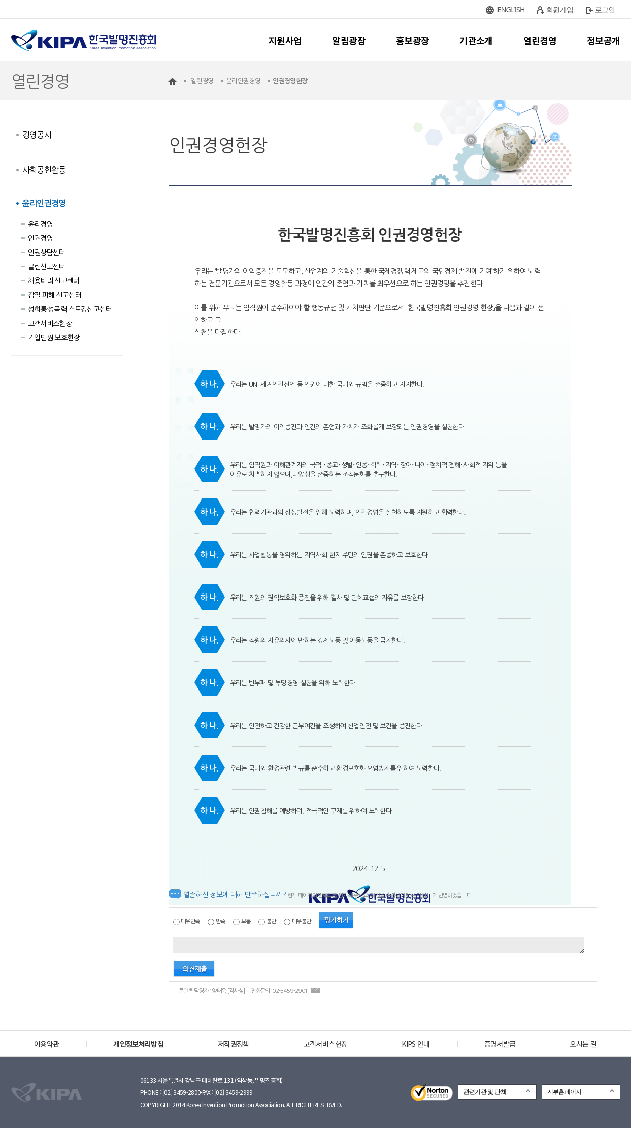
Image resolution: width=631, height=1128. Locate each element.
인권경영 (40, 238)
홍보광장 (412, 40)
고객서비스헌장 (50, 323)
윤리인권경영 (44, 203)
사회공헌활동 (44, 170)
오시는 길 (583, 1043)
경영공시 (36, 135)
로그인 (605, 9)
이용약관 (46, 1043)
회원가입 (559, 9)
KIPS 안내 (415, 1044)
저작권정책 (233, 1043)
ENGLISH (511, 9)
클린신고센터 (46, 266)
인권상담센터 (46, 252)
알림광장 (348, 40)
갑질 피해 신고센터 (55, 295)
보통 (246, 921)
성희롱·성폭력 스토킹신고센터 (70, 309)
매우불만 (301, 921)
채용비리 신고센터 (54, 281)
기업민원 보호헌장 (54, 337)
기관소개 (475, 40)
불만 (271, 921)
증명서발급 (500, 1044)
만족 (220, 921)
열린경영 (539, 40)
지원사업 (285, 40)
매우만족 (190, 921)
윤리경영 (40, 224)
